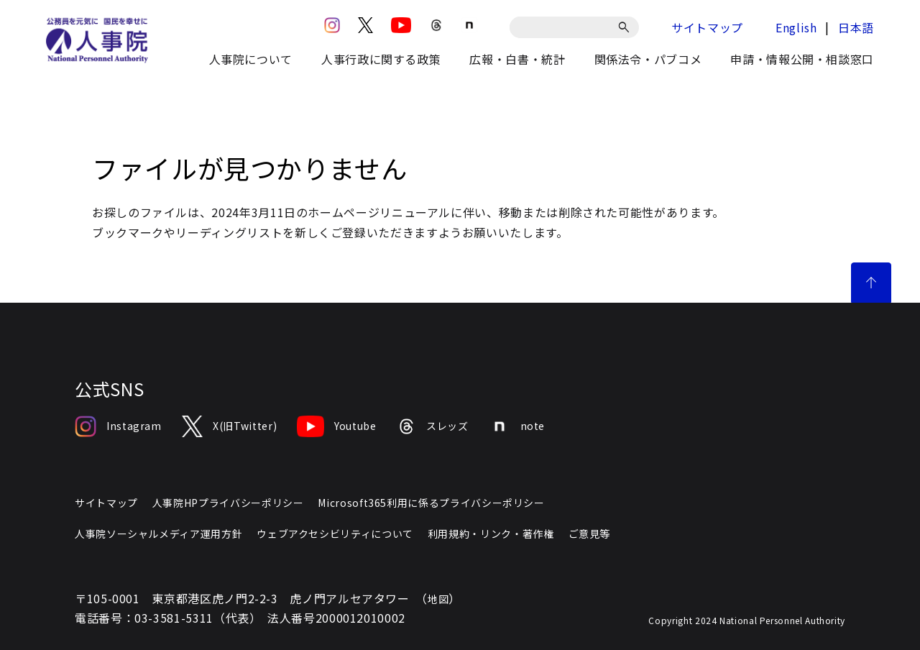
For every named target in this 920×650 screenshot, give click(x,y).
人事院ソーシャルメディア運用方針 (158, 533)
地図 (438, 599)
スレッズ (433, 426)
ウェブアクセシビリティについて (335, 533)
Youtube (336, 426)
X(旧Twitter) (229, 426)
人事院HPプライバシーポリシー (228, 502)
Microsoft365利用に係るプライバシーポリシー (431, 502)
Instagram (118, 426)
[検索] (626, 27)
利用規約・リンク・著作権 (491, 533)
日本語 (856, 27)
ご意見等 (590, 533)
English (796, 27)
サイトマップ (707, 27)
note (517, 426)
